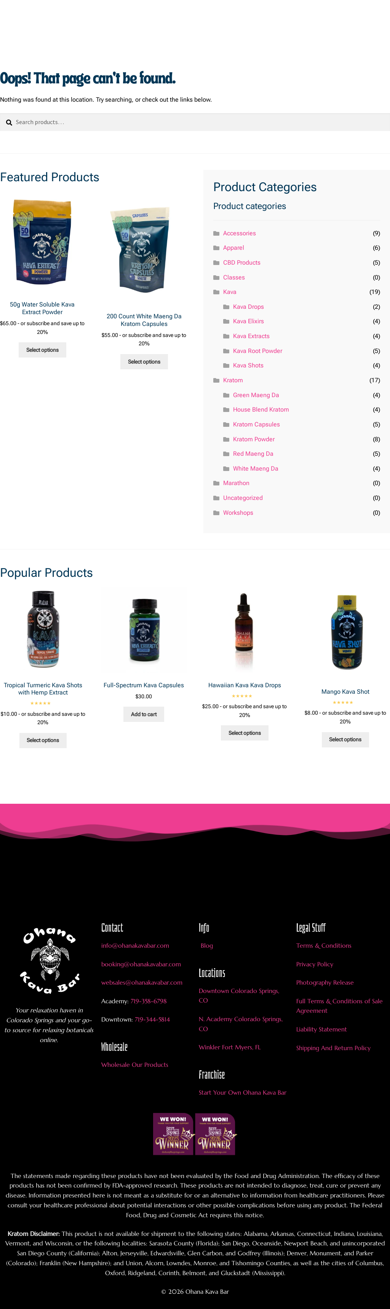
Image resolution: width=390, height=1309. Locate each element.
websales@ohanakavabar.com (141, 982)
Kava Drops (248, 306)
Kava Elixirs (248, 321)
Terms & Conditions (324, 945)
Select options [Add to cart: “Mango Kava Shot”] (345, 739)
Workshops (238, 512)
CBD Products (242, 262)
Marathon (236, 483)
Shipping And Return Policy (333, 1048)
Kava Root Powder (257, 350)
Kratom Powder (254, 439)
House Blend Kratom (261, 409)
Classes (234, 277)
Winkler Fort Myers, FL (230, 1047)
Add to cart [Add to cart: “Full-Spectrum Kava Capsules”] (144, 714)
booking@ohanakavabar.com (141, 964)
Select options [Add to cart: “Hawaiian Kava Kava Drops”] (245, 733)
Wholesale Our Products (134, 1064)
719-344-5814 (152, 1019)
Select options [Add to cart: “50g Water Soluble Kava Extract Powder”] (42, 350)
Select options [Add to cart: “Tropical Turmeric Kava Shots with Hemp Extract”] (43, 740)
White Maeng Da (255, 468)
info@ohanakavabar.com (136, 945)
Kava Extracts (251, 336)
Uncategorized (243, 497)
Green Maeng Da (256, 395)
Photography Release (325, 982)
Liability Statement (321, 1029)
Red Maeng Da (253, 453)
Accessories (239, 233)
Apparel (233, 247)
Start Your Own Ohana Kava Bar (242, 1092)
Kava (230, 291)
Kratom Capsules (256, 424)
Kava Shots (248, 365)
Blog (207, 945)
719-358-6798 (149, 1001)
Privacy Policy (314, 964)
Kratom (233, 380)
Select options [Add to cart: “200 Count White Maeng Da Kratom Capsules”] (144, 362)
